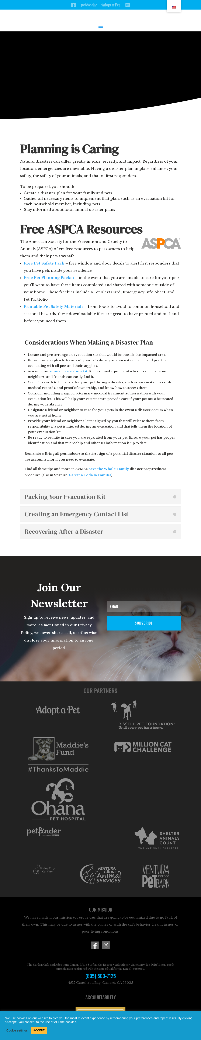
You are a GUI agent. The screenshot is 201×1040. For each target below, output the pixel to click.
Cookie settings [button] (17, 1030)
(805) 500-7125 (100, 975)
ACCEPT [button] (39, 1030)
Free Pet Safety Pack (44, 263)
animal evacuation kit (68, 371)
